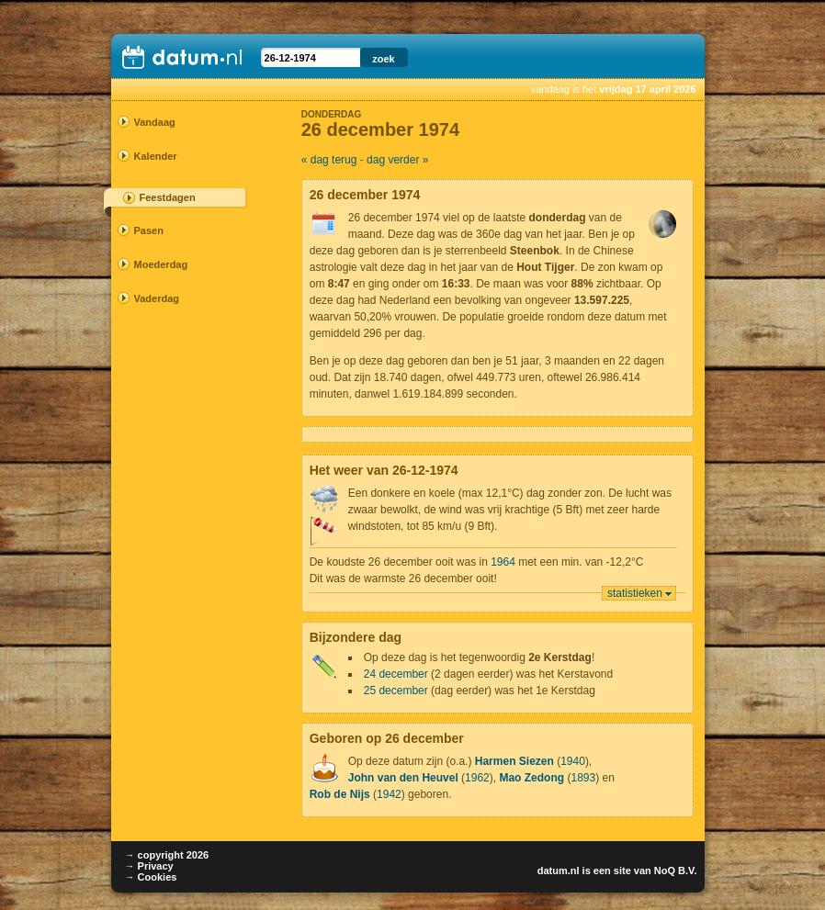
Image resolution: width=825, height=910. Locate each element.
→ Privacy (149, 865)
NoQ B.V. (675, 870)
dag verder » (397, 159)
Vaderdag (157, 298)
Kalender (155, 156)
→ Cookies (151, 876)
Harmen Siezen (514, 761)
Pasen (149, 230)
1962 (477, 777)
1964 (503, 562)
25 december (396, 690)
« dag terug (329, 159)
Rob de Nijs (340, 794)
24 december (396, 674)
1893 (583, 777)
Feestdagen (168, 197)
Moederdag (161, 264)
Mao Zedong (531, 777)
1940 (572, 761)
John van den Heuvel (403, 777)
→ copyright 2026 (167, 854)
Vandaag (154, 122)
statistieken (634, 593)
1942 (389, 794)
